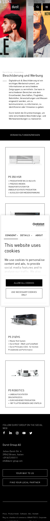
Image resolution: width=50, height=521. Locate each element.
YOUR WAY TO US (25, 473)
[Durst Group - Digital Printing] (15, 9)
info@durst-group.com (13, 461)
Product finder (13, 514)
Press (5, 514)
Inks (29, 514)
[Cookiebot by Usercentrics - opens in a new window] (32, 224)
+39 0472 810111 (10, 458)
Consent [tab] (10, 235)
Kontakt (35, 514)
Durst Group (7, 72)
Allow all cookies (24, 282)
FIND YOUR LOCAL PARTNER (25, 482)
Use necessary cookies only (24, 293)
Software (23, 514)
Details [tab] (25, 235)
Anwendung (18, 72)
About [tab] (39, 235)
